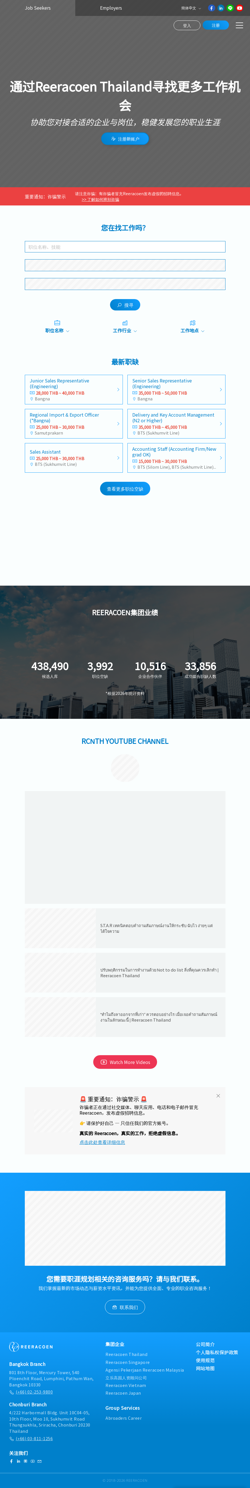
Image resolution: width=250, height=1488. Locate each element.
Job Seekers (38, 8)
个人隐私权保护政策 (217, 1352)
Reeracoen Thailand (126, 1354)
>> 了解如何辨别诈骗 (100, 199)
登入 (187, 25)
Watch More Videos (125, 1062)
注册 (216, 25)
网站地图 (205, 1368)
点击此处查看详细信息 (102, 1142)
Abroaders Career (123, 1418)
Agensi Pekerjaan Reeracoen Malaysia (144, 1370)
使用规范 (205, 1360)
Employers (111, 8)
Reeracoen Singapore (127, 1362)
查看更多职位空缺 (125, 488)
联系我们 (125, 1307)
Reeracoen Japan (123, 1393)
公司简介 (205, 1344)
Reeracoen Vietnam (125, 1385)
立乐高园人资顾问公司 (126, 1377)
